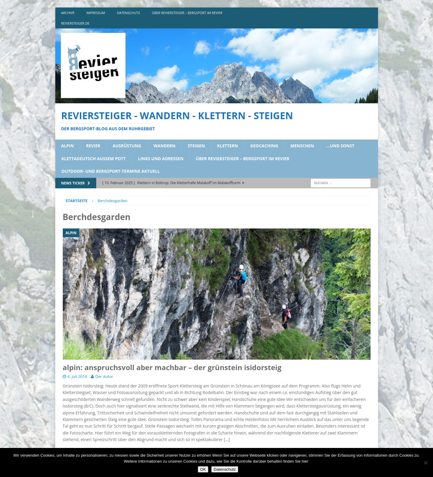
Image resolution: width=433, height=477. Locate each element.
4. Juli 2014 (77, 376)
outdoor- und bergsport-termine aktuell (111, 171)
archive (68, 12)
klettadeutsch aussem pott (94, 158)
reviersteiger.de (75, 23)
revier (93, 146)
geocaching (264, 146)
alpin (67, 146)
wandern (164, 146)
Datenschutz (225, 469)
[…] (227, 439)
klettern (227, 146)
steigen (196, 146)
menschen (302, 146)
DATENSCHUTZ (128, 12)
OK (203, 469)
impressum (95, 12)
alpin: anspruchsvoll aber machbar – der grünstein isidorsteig (172, 367)
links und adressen (160, 158)
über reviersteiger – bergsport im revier (187, 12)
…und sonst (340, 146)
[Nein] (426, 463)
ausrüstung (127, 146)
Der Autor (104, 376)
